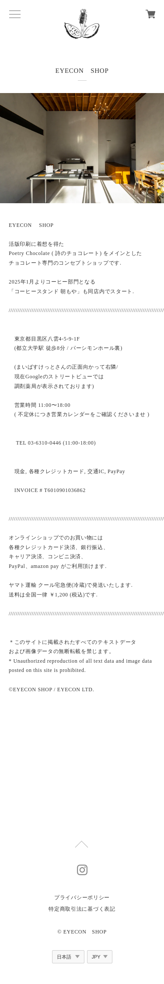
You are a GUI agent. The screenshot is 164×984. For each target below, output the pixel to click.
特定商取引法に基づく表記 (82, 909)
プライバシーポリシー (82, 897)
